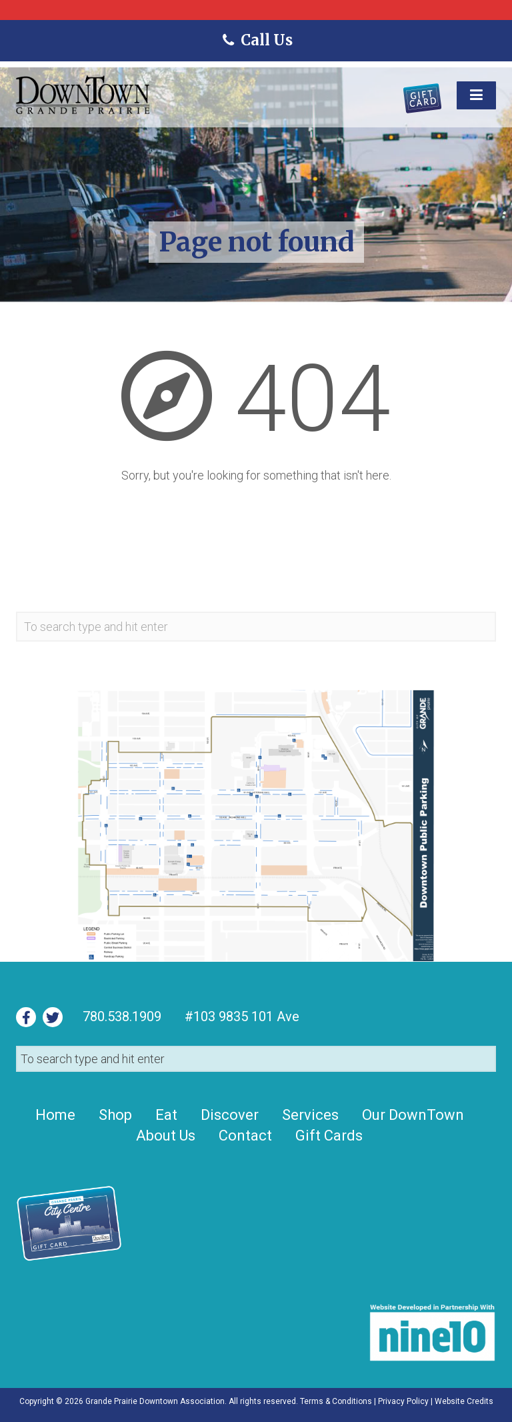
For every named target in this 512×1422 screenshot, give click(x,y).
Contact (245, 1135)
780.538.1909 (122, 1016)
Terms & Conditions (336, 1401)
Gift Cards (329, 1135)
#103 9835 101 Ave (240, 1016)
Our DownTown (413, 1115)
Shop (115, 1115)
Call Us (256, 40)
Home (55, 1115)
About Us (165, 1135)
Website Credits (464, 1401)
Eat (166, 1115)
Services (310, 1115)
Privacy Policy (403, 1401)
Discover (230, 1115)
